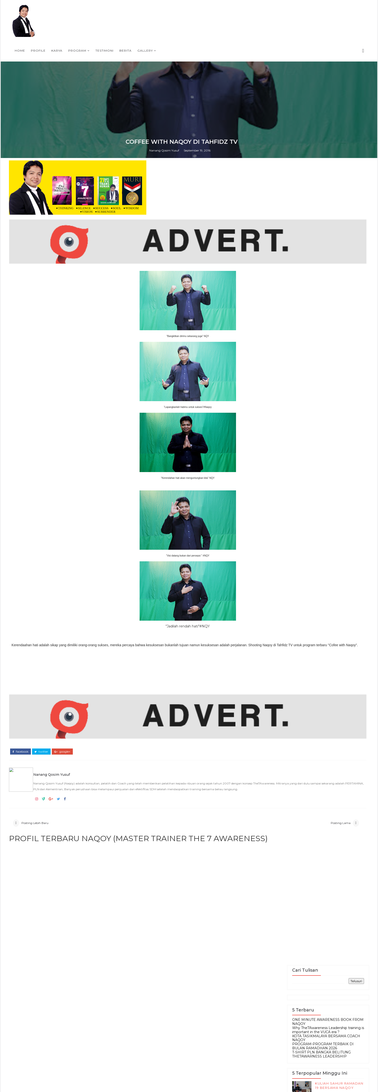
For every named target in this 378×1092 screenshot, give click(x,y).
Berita (268, 11)
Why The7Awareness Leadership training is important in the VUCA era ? (289, 768)
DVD (299, 1082)
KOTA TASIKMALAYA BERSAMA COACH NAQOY (287, 776)
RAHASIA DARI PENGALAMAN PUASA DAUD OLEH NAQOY (296, 845)
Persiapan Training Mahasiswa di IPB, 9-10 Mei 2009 (297, 1012)
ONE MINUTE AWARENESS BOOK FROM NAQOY (288, 760)
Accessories (268, 1074)
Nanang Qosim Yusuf (172, 681)
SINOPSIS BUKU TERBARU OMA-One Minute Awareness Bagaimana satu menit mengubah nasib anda (289, 1036)
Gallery (287, 11)
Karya (199, 11)
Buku (260, 1082)
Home (162, 11)
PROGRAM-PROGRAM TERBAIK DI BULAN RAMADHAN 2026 (284, 784)
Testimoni (247, 11)
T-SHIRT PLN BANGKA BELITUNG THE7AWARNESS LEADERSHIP (282, 792)
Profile (180, 11)
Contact (280, 1082)
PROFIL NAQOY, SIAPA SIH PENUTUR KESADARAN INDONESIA (299, 968)
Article (294, 1074)
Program (219, 11)
